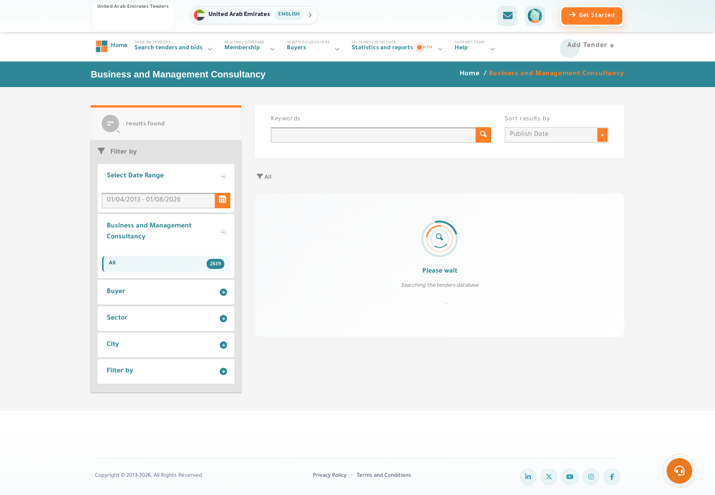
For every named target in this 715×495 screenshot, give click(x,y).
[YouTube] (570, 477)
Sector (117, 318)
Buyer (116, 292)
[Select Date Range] (222, 200)
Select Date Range (135, 176)
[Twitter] (549, 477)
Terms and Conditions (384, 476)
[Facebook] (612, 477)
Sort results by (527, 119)
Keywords (286, 119)
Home (471, 74)
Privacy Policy (330, 476)
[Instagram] (591, 477)
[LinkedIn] (528, 477)
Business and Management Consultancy (149, 232)
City (113, 345)
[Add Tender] (592, 46)
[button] (254, 15)
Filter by (120, 371)
